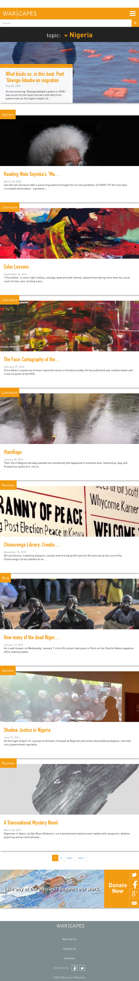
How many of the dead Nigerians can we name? (46, 638)
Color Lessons (16, 267)
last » (81, 857)
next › (70, 857)
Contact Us (69, 948)
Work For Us (69, 939)
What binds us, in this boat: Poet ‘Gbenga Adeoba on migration (35, 78)
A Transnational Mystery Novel (31, 823)
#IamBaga (13, 453)
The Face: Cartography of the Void (34, 360)
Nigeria (78, 34)
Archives (69, 958)
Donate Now (118, 888)
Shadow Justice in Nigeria (27, 731)
